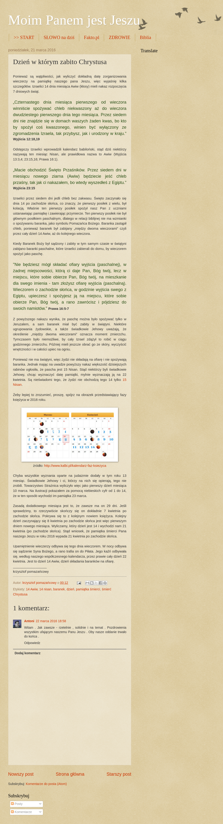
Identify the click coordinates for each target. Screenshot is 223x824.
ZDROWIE (119, 37)
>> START (24, 37)
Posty (17, 804)
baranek (59, 589)
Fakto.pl (91, 37)
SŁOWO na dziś (59, 37)
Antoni (29, 621)
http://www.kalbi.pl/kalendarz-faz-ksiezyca (75, 466)
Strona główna (70, 774)
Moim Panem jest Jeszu (74, 20)
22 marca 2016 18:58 (51, 621)
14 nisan (45, 589)
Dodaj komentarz (27, 653)
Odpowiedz (32, 643)
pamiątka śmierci (88, 589)
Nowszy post (20, 774)
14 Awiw (32, 589)
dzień (70, 589)
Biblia (145, 37)
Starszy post (119, 774)
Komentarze (21, 812)
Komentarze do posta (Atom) (46, 784)
